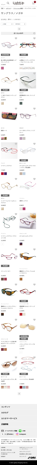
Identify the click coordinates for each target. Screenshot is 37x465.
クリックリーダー (5, 271)
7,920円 (22, 64)
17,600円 (3, 64)
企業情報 (3, 447)
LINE (23, 431)
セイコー (3, 57)
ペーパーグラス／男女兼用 (27, 379)
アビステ (3, 163)
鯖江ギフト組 (22, 163)
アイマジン (22, 198)
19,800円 (3, 100)
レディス (8, 8)
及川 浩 (2, 128)
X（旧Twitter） (9, 434)
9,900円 (22, 100)
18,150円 (3, 384)
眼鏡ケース (4, 130)
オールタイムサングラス (26, 236)
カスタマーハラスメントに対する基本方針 (8, 453)
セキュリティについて (25, 451)
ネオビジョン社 (23, 233)
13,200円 (3, 240)
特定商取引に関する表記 (25, 454)
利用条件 (3, 456)
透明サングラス (24, 201)
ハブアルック (22, 57)
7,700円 (3, 170)
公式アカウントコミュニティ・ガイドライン (26, 448)
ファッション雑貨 (18, 8)
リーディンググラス (6, 165)
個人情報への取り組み (6, 450)
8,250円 (3, 135)
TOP (2, 8)
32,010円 (3, 311)
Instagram (22, 434)
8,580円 (22, 205)
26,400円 (22, 275)
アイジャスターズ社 (24, 303)
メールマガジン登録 (11, 431)
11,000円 (22, 311)
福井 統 (2, 92)
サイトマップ (23, 456)
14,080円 (22, 135)
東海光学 (21, 92)
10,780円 (22, 348)
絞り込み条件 (18, 33)
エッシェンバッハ (23, 268)
